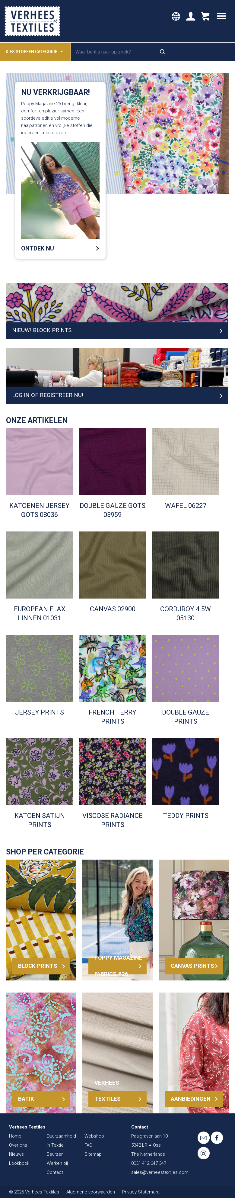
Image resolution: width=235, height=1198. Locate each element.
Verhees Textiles (32, 21)
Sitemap (93, 1154)
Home (15, 1136)
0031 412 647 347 (148, 1163)
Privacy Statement (141, 1192)
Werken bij (57, 1163)
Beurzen (55, 1154)
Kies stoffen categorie (34, 51)
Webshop (94, 1136)
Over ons (18, 1145)
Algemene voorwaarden (90, 1192)
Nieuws (16, 1154)
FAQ (88, 1145)
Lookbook (19, 1163)
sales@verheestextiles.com (159, 1172)
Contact (55, 1172)
